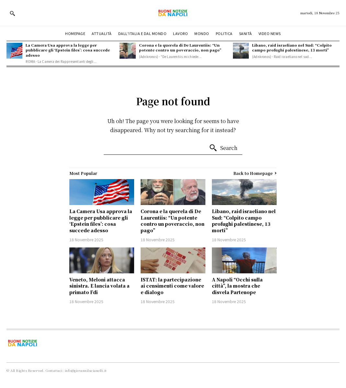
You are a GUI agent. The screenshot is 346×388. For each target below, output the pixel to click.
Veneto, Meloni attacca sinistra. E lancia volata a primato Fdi (99, 285)
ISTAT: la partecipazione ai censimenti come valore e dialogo (172, 285)
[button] (12, 13)
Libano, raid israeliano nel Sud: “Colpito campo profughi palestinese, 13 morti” (292, 47)
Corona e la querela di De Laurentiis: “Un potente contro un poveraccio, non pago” (180, 47)
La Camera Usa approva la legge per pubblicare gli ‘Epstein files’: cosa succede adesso (68, 50)
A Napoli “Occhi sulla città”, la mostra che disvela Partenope (237, 285)
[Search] (223, 148)
